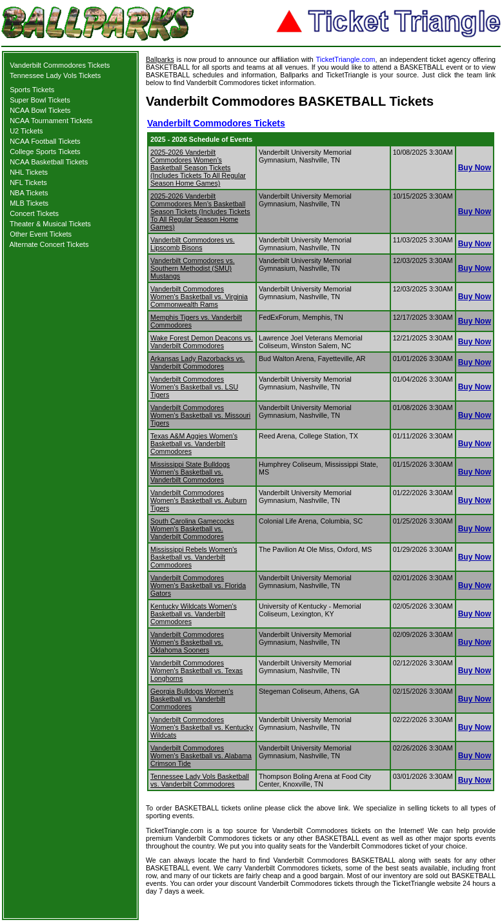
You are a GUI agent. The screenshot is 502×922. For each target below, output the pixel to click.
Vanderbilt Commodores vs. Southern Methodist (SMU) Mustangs (192, 268)
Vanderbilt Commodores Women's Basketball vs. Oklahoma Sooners (187, 642)
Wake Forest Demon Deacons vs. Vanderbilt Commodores (201, 341)
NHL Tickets (29, 172)
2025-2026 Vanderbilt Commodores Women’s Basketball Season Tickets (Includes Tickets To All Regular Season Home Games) (198, 167)
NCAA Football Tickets (45, 141)
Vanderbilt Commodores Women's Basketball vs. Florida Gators (198, 585)
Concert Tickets (34, 213)
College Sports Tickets (45, 151)
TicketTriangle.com (345, 59)
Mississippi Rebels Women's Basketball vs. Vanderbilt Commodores (193, 557)
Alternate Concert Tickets (49, 244)
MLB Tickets (29, 203)
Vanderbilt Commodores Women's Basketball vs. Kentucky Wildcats (201, 727)
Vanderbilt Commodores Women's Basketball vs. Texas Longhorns (196, 670)
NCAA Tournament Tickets (51, 120)
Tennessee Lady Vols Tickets (55, 75)
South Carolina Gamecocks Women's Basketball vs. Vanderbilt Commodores (192, 528)
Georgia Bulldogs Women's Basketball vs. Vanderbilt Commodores (192, 699)
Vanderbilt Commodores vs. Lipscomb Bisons (192, 243)
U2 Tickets (26, 131)
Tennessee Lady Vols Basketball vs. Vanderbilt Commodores (199, 780)
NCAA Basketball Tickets (49, 162)
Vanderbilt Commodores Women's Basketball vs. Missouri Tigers (200, 415)
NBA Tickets (29, 193)
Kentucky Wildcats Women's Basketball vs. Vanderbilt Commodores (193, 613)
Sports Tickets (32, 89)
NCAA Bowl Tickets (40, 110)
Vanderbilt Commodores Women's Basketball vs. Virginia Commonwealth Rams (199, 296)
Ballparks (160, 59)
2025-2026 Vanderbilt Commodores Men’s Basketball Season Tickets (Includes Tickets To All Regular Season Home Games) (200, 211)
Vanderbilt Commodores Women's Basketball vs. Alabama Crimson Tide (201, 755)
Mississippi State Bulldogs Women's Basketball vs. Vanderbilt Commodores (190, 472)
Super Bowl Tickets (40, 100)
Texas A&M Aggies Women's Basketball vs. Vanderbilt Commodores (193, 443)
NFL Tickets (28, 182)
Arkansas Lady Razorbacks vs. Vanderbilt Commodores (197, 362)
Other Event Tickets (41, 234)
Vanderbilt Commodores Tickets (60, 65)
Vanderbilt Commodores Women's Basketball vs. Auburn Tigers (198, 500)
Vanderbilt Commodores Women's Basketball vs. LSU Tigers (194, 386)
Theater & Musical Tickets (50, 224)
